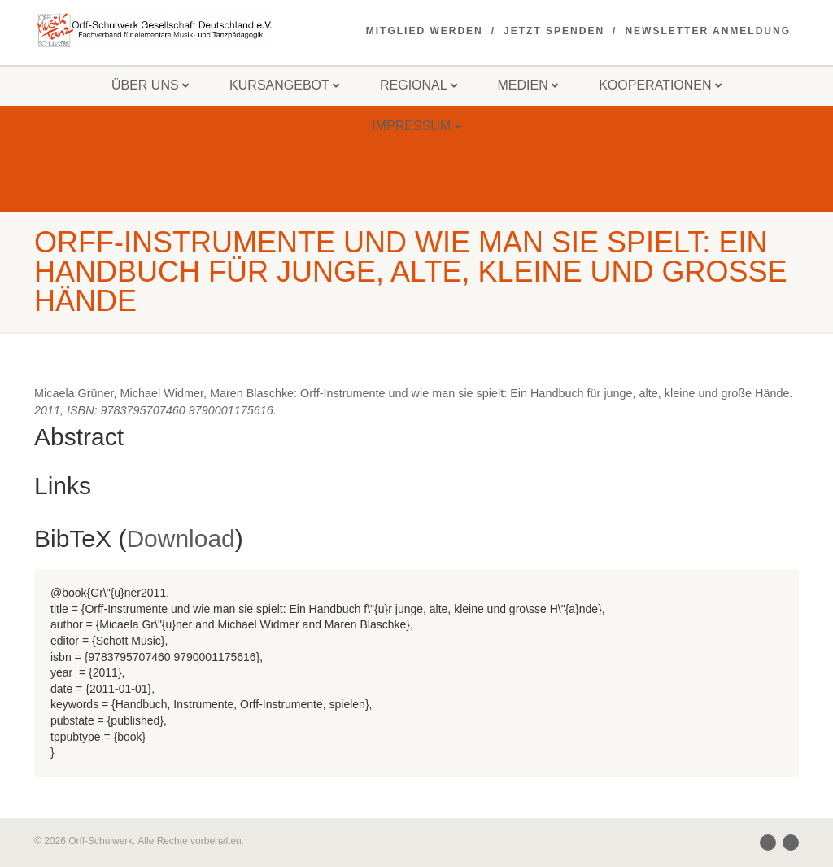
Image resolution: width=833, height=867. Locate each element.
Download (180, 538)
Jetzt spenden (554, 31)
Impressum (416, 126)
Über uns (150, 85)
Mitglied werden (424, 31)
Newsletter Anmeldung (708, 31)
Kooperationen (660, 85)
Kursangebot (284, 85)
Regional (418, 85)
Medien (528, 85)
